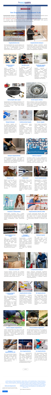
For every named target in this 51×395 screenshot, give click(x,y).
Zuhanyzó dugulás (40, 235)
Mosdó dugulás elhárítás (37, 99)
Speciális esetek (25, 65)
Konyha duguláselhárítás (41, 177)
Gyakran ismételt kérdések (10, 66)
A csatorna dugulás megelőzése (10, 294)
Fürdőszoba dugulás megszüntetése (40, 66)
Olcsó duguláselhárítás (25, 351)
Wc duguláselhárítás (41, 293)
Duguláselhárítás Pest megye (10, 235)
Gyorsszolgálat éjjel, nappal (14, 99)
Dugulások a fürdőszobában (14, 211)
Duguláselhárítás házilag (25, 293)
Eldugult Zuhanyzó (10, 122)
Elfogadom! (5, 391)
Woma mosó (25, 177)
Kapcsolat (32, 5)
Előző (25, 369)
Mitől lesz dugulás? (36, 155)
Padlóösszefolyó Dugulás (25, 122)
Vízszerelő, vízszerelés (14, 269)
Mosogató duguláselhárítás (25, 235)
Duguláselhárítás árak (14, 42)
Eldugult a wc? (10, 177)
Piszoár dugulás (40, 122)
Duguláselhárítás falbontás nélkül (37, 211)
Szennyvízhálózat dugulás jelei (37, 327)
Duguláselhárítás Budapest (37, 42)
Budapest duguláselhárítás (14, 155)
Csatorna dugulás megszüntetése (14, 327)
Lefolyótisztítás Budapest (37, 269)
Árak (25, 5)
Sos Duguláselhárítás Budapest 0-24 (25, 12)
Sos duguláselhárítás (41, 351)
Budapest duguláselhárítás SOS (10, 352)
